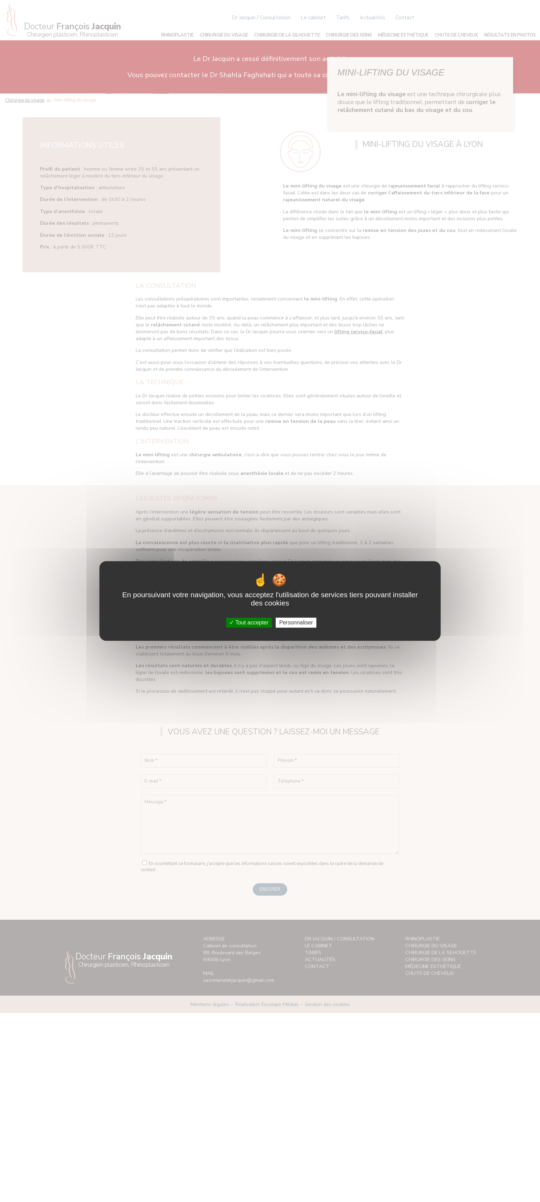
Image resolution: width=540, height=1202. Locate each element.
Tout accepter (248, 622)
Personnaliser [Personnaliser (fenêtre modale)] (296, 622)
